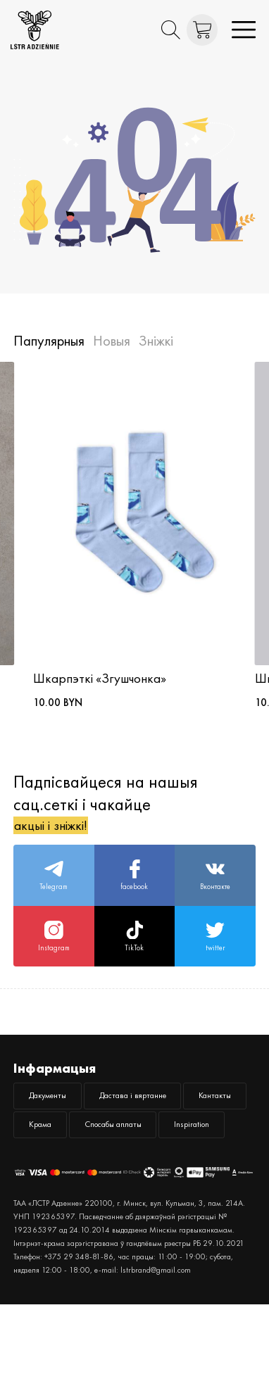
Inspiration (171, 1202)
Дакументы (57, 1129)
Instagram (54, 961)
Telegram (54, 890)
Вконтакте (215, 890)
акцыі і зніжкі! (62, 831)
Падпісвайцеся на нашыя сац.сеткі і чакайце (105, 809)
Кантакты (53, 1166)
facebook (134, 890)
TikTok (134, 961)
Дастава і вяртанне (167, 1129)
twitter (215, 961)
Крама (129, 1166)
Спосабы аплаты (70, 1202)
